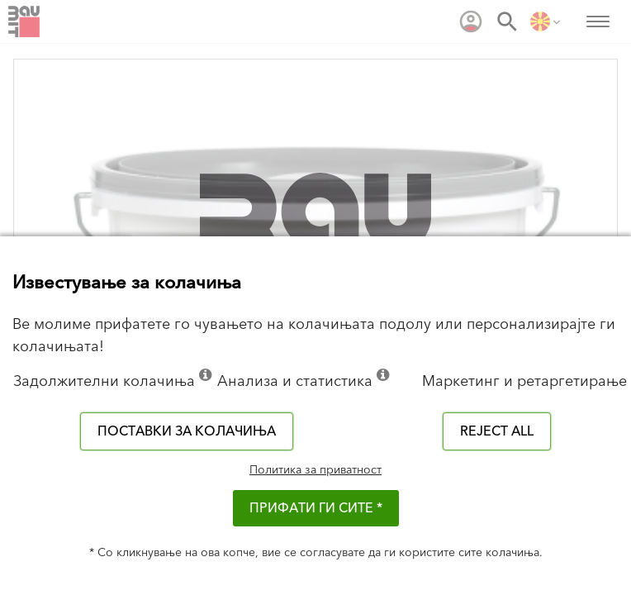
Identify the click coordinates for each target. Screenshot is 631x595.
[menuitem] (471, 21)
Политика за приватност (315, 470)
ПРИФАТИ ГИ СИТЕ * (315, 508)
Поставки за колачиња (186, 431)
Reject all (497, 431)
